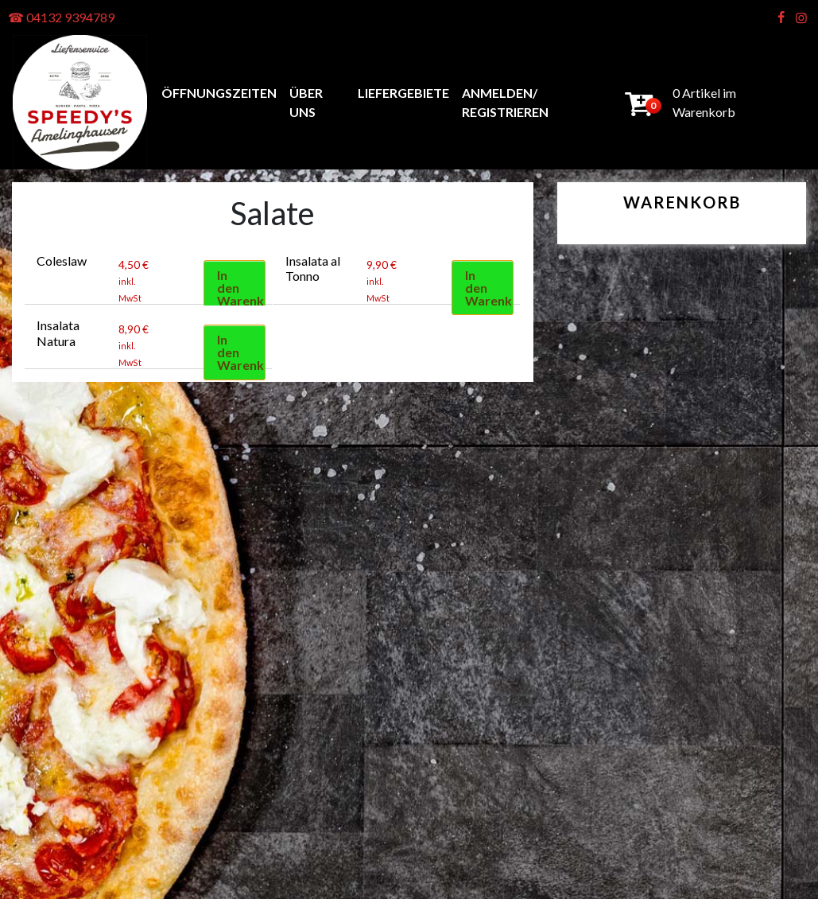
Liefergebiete (403, 92)
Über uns (306, 102)
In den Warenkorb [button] (241, 287)
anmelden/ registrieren (505, 102)
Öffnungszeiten (219, 92)
